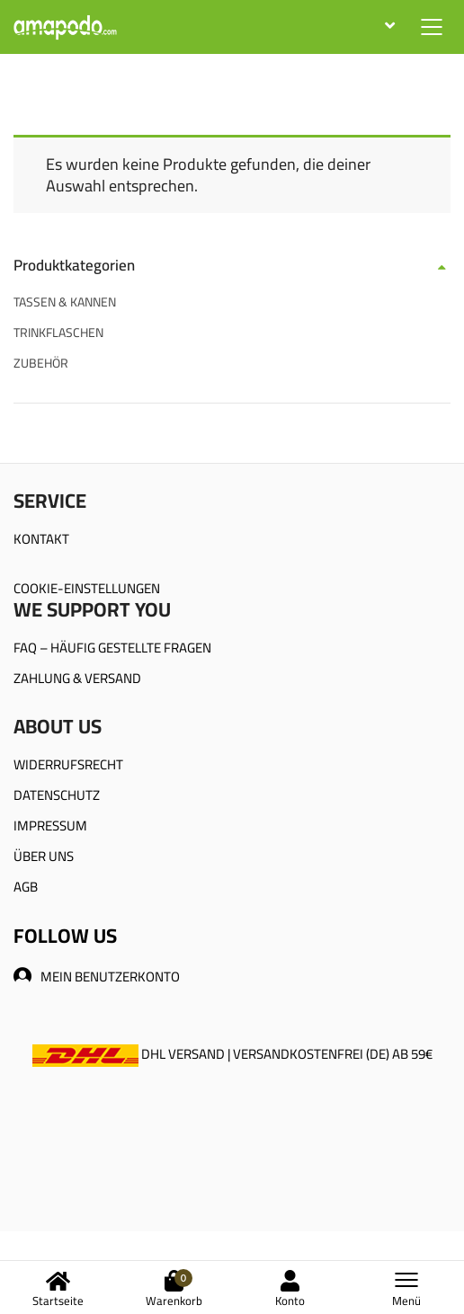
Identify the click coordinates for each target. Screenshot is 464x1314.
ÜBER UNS (43, 856)
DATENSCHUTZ (56, 795)
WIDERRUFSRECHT (68, 764)
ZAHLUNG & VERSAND (77, 678)
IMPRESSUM (50, 825)
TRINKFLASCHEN (58, 332)
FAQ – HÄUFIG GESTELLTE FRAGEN (112, 648)
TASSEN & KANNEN (64, 302)
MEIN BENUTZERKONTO (96, 976)
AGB (25, 887)
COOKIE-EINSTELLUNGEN (86, 588)
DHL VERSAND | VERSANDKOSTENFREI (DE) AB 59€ (232, 1054)
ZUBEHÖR (40, 363)
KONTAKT (41, 539)
